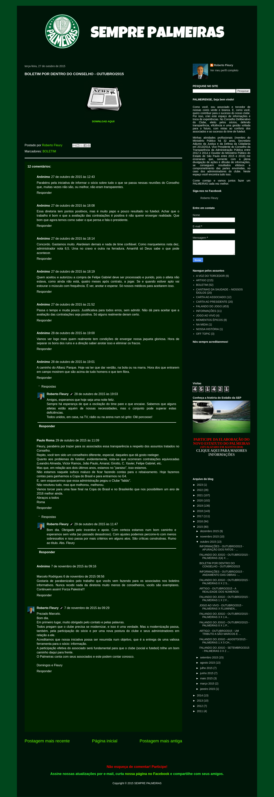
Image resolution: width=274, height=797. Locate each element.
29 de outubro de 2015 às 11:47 (96, 524)
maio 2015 (206, 678)
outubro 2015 (208, 541)
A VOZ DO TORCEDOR (210, 275)
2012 (200, 705)
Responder (44, 192)
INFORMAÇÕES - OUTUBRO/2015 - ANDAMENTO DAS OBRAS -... (221, 573)
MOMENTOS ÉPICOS (209, 319)
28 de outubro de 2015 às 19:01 (73, 361)
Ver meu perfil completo (224, 70)
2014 (200, 695)
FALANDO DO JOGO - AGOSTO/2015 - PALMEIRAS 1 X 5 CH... (223, 641)
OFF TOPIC (203, 333)
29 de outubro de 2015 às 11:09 (77, 440)
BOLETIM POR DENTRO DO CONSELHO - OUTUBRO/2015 (219, 565)
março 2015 (207, 683)
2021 (200, 495)
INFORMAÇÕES (206, 310)
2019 (200, 505)
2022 (200, 489)
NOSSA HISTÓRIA (207, 329)
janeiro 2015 (208, 688)
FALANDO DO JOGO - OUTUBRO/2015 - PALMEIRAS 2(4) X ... (224, 556)
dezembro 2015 (209, 531)
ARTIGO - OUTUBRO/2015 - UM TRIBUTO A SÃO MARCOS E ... (220, 632)
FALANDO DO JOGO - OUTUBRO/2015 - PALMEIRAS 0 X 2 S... (224, 581)
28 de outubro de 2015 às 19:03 (96, 394)
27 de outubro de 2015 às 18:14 (73, 238)
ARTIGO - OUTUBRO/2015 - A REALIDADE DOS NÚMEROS (219, 590)
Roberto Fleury (58, 394)
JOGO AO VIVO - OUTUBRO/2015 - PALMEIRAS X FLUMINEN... (221, 607)
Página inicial (104, 741)
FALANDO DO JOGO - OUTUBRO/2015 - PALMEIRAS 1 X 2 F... (224, 598)
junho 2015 (207, 673)
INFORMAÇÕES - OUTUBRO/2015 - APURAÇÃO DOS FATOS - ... (221, 548)
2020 (200, 500)
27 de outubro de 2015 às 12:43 (73, 176)
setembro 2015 (209, 657)
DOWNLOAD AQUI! (103, 121)
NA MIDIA (202, 324)
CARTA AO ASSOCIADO (211, 297)
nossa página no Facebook (147, 774)
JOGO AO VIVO (205, 315)
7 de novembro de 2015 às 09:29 (87, 608)
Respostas (49, 386)
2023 (200, 484)
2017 (200, 516)
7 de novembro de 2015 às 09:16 (73, 566)
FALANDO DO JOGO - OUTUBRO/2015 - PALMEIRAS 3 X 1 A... (224, 615)
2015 (200, 526)
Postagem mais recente (47, 741)
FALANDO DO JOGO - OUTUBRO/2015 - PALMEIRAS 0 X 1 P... (224, 624)
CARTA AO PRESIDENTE (211, 301)
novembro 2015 (209, 536)
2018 (200, 511)
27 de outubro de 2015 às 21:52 (73, 304)
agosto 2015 (208, 662)
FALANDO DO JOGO (209, 306)
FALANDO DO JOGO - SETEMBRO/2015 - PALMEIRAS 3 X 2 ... (224, 649)
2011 (200, 711)
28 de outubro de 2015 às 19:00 (73, 333)
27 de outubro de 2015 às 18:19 (73, 271)
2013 (200, 700)
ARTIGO (201, 280)
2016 (200, 521)
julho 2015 (206, 668)
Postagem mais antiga (160, 741)
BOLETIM (49, 151)
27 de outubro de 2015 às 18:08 (73, 205)
